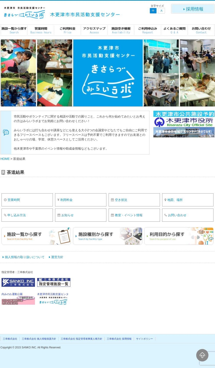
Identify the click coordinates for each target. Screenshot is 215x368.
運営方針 (57, 257)
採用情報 (192, 9)
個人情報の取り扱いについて (25, 257)
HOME (5, 159)
